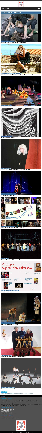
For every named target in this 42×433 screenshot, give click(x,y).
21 (17, 393)
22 (18, 393)
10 (6, 393)
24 (20, 393)
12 (8, 393)
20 (16, 393)
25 (21, 393)
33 (28, 393)
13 (9, 393)
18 (14, 393)
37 (32, 393)
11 (7, 393)
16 (12, 393)
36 (31, 393)
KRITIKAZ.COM (5, 8)
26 (22, 393)
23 (19, 393)
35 (30, 393)
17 (13, 393)
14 (10, 393)
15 (11, 393)
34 (29, 393)
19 (15, 393)
